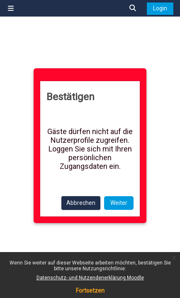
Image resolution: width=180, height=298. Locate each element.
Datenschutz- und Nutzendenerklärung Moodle (90, 278)
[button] (133, 8)
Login (160, 8)
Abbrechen (80, 202)
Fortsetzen (90, 290)
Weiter (118, 202)
